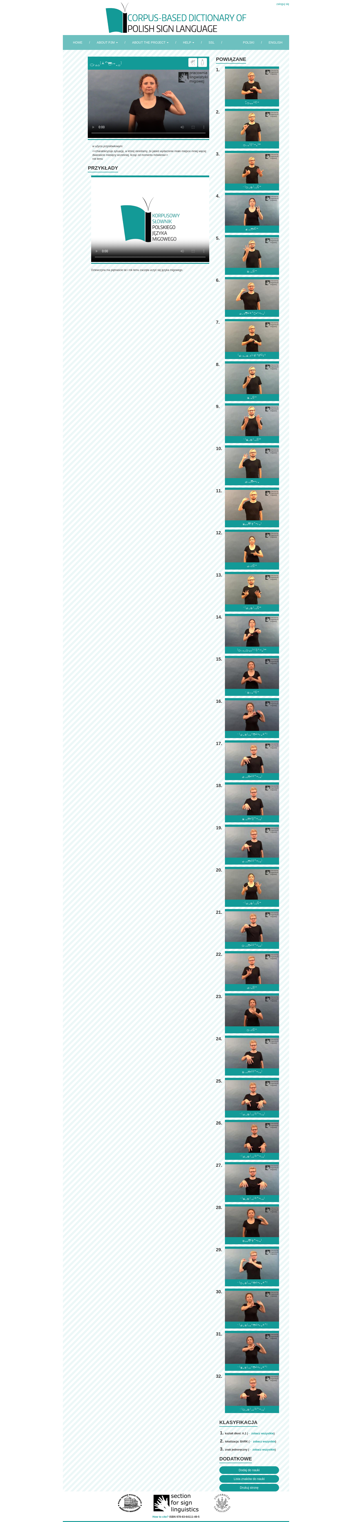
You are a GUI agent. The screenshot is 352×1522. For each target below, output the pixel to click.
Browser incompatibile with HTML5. (148, 104)
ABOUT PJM (107, 42)
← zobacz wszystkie (261, 1433)
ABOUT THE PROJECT (150, 42)
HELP (188, 42)
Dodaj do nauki (249, 1470)
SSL (211, 42)
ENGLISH (275, 42)
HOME (77, 42)
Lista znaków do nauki (249, 1479)
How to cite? (160, 1516)
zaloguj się (282, 4)
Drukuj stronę (249, 1487)
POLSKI (248, 42)
